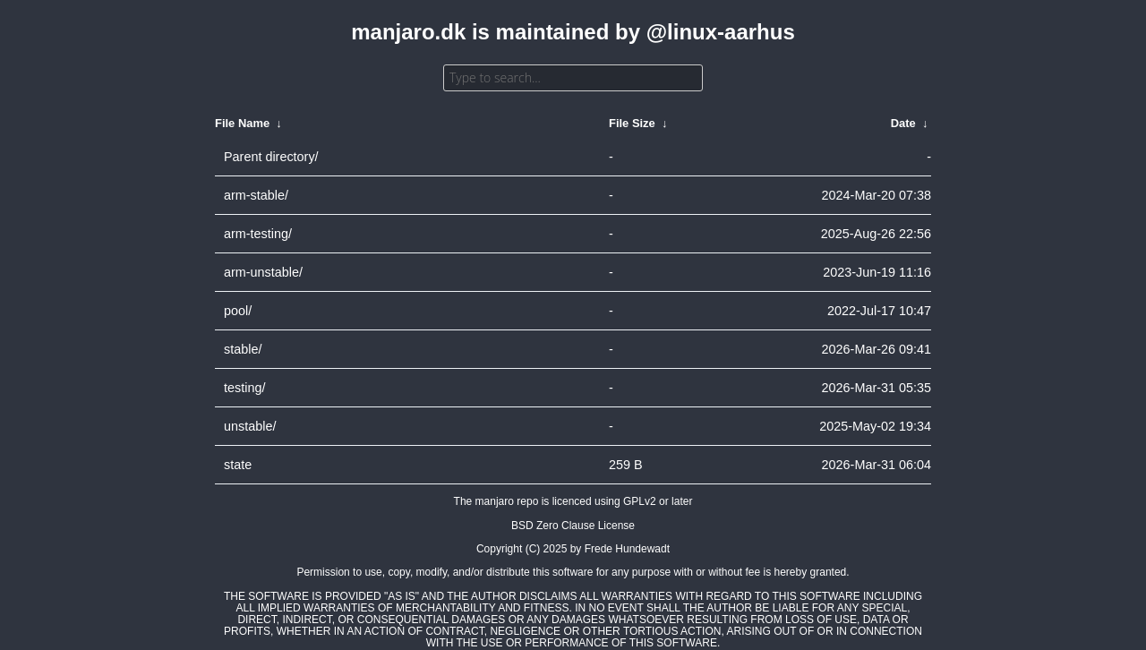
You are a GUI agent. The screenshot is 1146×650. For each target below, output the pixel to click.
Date (903, 123)
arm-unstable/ (263, 272)
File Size (632, 123)
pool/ (238, 311)
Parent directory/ (271, 157)
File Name (242, 123)
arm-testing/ (258, 234)
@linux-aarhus (720, 32)
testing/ (244, 388)
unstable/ (250, 426)
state (238, 465)
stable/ (242, 349)
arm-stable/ (256, 195)
